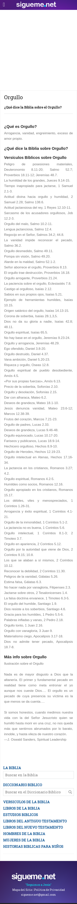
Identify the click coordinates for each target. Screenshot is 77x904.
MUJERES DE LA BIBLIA (24, 840)
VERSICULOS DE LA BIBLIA (26, 802)
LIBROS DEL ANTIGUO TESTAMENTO (35, 821)
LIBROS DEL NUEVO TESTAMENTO (33, 827)
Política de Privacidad (49, 890)
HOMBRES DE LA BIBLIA (24, 833)
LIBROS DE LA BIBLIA (21, 808)
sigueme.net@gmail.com (38, 894)
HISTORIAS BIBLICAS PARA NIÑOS (33, 846)
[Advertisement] (38, 50)
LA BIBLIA (12, 767)
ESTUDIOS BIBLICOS (20, 814)
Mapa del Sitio (22, 890)
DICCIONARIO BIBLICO (22, 784)
